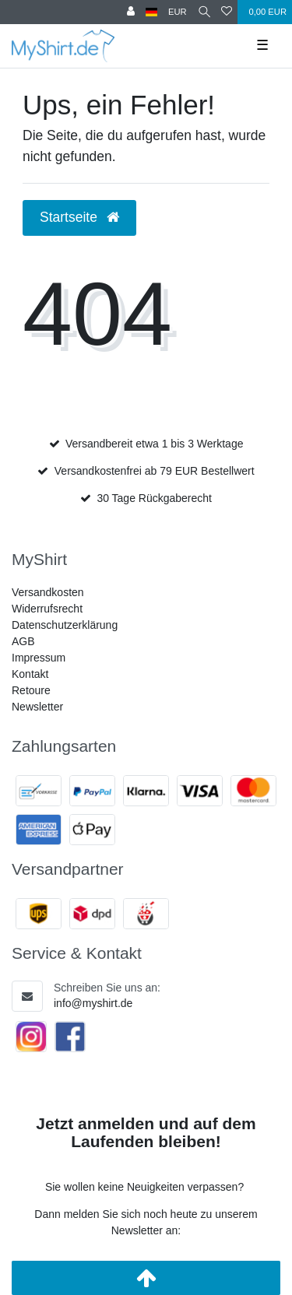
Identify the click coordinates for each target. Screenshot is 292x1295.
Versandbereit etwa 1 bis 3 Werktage (154, 443)
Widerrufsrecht (47, 608)
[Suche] (204, 12)
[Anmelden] (130, 12)
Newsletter (37, 706)
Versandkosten (48, 592)
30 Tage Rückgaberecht (154, 498)
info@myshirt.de (93, 1003)
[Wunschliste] (226, 12)
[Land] (151, 12)
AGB (23, 641)
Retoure (31, 690)
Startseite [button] (79, 217)
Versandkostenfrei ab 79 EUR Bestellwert (155, 471)
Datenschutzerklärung (65, 625)
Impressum (38, 657)
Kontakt (30, 674)
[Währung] (177, 12)
